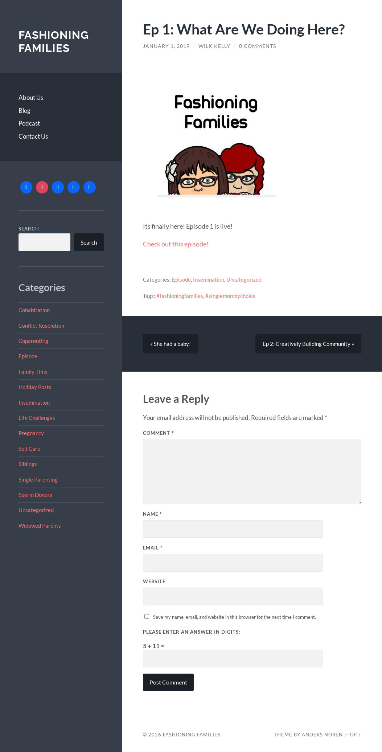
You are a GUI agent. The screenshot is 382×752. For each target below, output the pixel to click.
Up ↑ (355, 734)
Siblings (28, 464)
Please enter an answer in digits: (191, 632)
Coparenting (33, 341)
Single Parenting (38, 479)
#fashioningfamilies (179, 296)
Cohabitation (34, 310)
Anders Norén (322, 734)
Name (152, 514)
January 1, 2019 (166, 46)
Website (154, 581)
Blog (24, 110)
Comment (158, 433)
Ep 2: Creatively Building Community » (308, 343)
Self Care (29, 448)
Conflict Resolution (41, 325)
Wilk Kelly (214, 46)
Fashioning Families (54, 41)
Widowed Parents (40, 525)
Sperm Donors (35, 494)
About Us (31, 97)
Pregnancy (31, 433)
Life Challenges (37, 417)
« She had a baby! (170, 343)
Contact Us (33, 136)
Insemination (34, 402)
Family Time (33, 371)
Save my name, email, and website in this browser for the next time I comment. (234, 617)
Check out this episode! (176, 244)
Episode (28, 356)
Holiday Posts (35, 387)
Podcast (29, 123)
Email (153, 548)
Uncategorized (36, 510)
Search (29, 229)
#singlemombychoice (230, 296)
